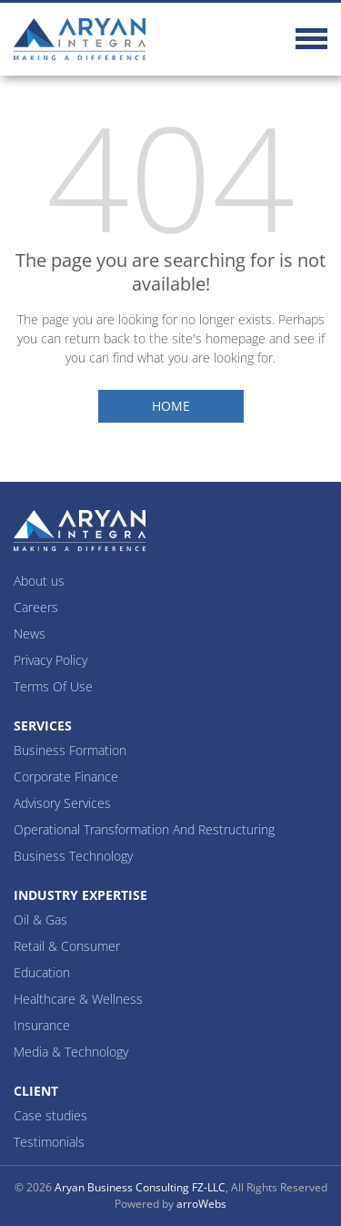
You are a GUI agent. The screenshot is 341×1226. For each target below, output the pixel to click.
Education (42, 972)
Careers (36, 607)
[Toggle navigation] (311, 42)
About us (39, 580)
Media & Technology (71, 1051)
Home (171, 405)
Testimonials (49, 1141)
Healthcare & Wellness (78, 998)
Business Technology (73, 855)
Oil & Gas (40, 919)
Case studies (50, 1115)
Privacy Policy (50, 660)
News (29, 633)
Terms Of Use (53, 686)
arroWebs (201, 1203)
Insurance (42, 1025)
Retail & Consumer (67, 946)
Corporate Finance (66, 776)
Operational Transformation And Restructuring (144, 829)
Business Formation (70, 750)
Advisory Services (62, 803)
